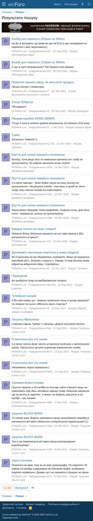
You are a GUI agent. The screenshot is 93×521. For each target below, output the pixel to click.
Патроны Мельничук (25, 319)
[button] (4, 4)
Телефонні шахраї (24, 295)
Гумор (16, 135)
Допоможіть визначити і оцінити (30, 94)
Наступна (21, 487)
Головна (21, 507)
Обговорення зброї (23, 54)
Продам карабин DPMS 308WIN (33, 118)
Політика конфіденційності (63, 504)
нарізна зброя (83, 127)
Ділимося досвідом (23, 170)
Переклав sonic (10, 517)
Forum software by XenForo (30, 514)
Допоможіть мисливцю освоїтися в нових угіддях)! (45, 252)
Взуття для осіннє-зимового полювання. (38, 154)
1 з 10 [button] (7, 487)
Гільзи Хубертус (22, 102)
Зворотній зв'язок (12, 504)
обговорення (19, 244)
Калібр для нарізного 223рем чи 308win (38, 38)
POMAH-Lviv (19, 51)
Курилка (16, 147)
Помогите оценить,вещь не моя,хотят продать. (43, 82)
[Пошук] (89, 4)
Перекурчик (19, 276)
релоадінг (83, 111)
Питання (82, 268)
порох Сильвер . (23, 460)
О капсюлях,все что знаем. (30, 339)
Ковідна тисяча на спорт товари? (34, 229)
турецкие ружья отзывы (28, 382)
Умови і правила (35, 504)
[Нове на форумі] (82, 4)
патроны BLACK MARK (27, 413)
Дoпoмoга (8, 507)
